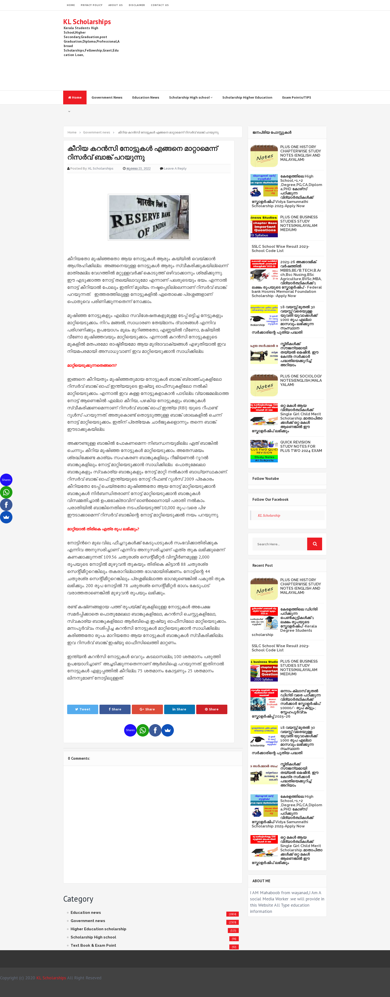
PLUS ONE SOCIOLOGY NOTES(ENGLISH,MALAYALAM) (301, 380)
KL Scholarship (269, 515)
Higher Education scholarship (98, 929)
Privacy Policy (91, 5)
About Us (115, 5)
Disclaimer (137, 5)
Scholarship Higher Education (247, 97)
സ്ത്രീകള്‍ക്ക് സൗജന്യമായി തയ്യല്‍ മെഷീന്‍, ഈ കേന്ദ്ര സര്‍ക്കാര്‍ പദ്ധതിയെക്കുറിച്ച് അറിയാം (299, 354)
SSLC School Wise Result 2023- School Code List (280, 248)
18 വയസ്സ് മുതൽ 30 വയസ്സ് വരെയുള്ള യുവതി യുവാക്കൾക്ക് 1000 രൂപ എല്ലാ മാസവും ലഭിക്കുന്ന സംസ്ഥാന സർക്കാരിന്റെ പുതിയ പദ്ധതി (284, 320)
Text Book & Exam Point (93, 945)
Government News (107, 97)
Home (75, 97)
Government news (88, 921)
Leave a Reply (175, 168)
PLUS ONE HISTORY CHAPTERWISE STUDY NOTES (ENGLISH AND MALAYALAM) (300, 153)
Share (115, 709)
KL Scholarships (87, 21)
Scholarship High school (190, 97)
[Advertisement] (236, 50)
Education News (145, 97)
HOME (71, 5)
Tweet (82, 709)
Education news (86, 912)
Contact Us (160, 5)
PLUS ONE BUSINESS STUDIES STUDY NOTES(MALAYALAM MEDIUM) (299, 223)
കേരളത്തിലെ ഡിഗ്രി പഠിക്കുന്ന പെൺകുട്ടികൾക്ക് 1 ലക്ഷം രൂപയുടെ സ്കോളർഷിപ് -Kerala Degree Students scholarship (284, 622)
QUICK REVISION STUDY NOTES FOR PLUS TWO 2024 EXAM (301, 446)
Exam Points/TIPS (296, 97)
